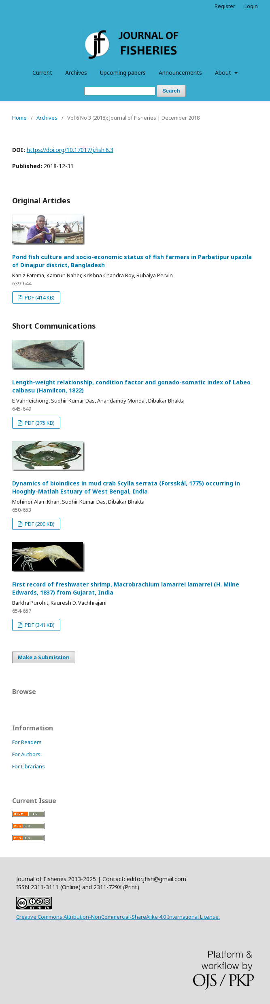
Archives (76, 72)
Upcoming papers (123, 72)
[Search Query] (119, 91)
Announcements (180, 72)
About (224, 72)
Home (19, 117)
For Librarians (28, 766)
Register (225, 6)
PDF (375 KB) (39, 422)
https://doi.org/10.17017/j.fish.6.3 (70, 150)
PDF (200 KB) (39, 523)
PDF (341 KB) (39, 625)
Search (171, 91)
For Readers (27, 742)
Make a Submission (44, 657)
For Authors (26, 754)
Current (42, 72)
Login (251, 6)
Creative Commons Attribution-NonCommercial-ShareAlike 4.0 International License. (118, 916)
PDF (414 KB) (39, 297)
